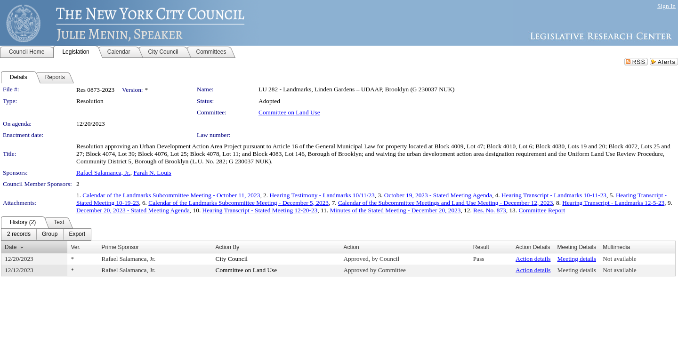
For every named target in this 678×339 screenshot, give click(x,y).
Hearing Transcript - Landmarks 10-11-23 (553, 195)
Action (351, 247)
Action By (228, 247)
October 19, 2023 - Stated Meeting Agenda (438, 195)
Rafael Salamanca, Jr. (103, 172)
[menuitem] (18, 234)
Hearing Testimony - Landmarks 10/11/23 (321, 195)
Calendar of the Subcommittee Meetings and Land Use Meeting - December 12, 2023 (445, 202)
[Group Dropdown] (49, 234)
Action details (533, 258)
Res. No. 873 (489, 210)
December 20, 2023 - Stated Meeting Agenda (133, 210)
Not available (619, 258)
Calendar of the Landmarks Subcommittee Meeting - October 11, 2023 (171, 195)
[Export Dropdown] (77, 234)
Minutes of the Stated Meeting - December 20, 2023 (395, 210)
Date (10, 247)
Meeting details (576, 258)
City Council (232, 258)
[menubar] (46, 234)
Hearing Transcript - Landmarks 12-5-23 (613, 202)
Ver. (76, 247)
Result (481, 247)
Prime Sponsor (120, 247)
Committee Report (541, 210)
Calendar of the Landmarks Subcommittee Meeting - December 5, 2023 (238, 202)
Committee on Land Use (289, 112)
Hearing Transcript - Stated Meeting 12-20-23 (260, 210)
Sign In (666, 5)
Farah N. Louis (152, 172)
